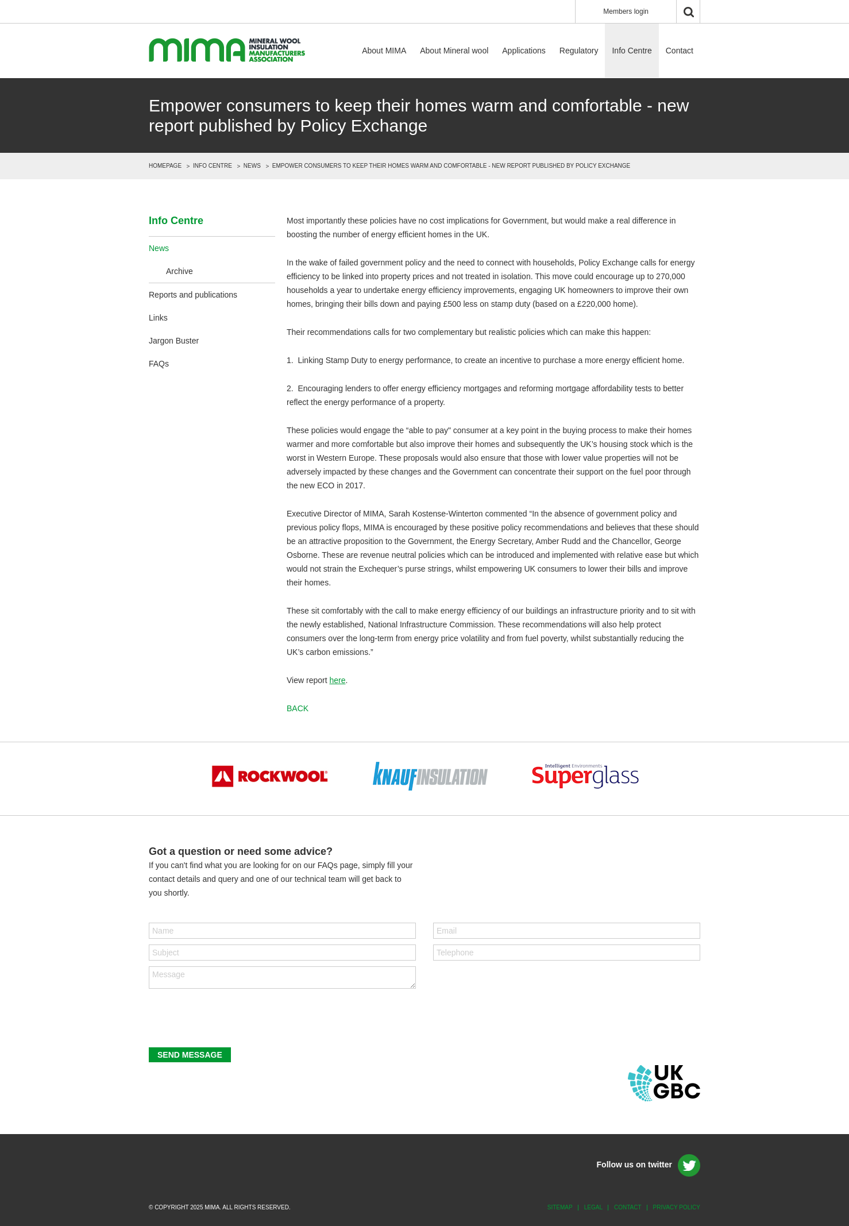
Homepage (165, 166)
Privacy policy (676, 1207)
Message (282, 977)
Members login (626, 11)
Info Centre (631, 50)
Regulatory (579, 50)
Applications (524, 50)
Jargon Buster (174, 340)
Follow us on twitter (634, 1164)
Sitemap (560, 1207)
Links (158, 317)
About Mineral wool (454, 50)
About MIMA (384, 50)
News (252, 166)
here (337, 680)
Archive (179, 271)
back (297, 708)
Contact (679, 50)
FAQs (159, 363)
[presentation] (236, 1019)
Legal (593, 1207)
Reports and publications (193, 294)
